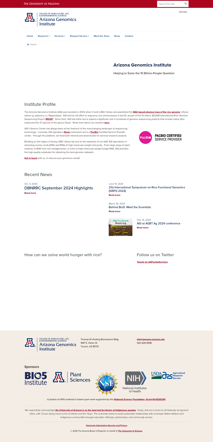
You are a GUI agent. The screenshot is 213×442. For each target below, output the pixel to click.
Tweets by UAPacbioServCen (152, 262)
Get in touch (30, 158)
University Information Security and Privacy (106, 425)
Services (59, 36)
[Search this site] (170, 4)
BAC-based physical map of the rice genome (156, 112)
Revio (67, 132)
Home (30, 36)
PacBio (94, 132)
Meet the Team (101, 36)
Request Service (78, 36)
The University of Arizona (130, 431)
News (117, 36)
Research (43, 36)
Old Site (183, 11)
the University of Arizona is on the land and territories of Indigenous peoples (95, 410)
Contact (129, 36)
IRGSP (49, 119)
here (106, 122)
